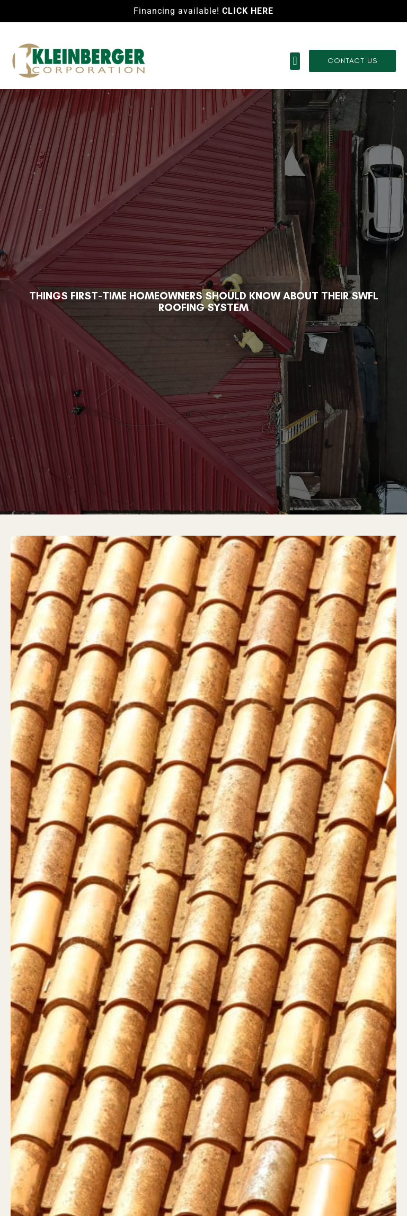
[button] (295, 61)
